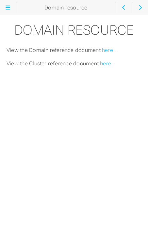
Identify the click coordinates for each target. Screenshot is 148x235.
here (108, 50)
